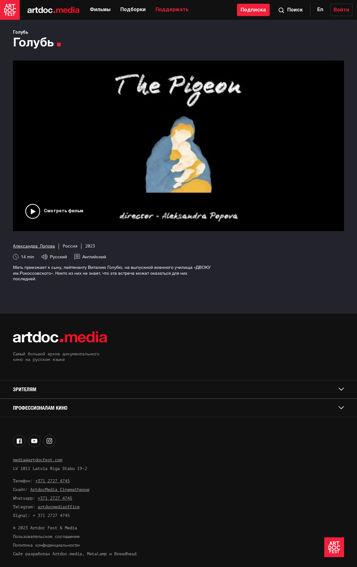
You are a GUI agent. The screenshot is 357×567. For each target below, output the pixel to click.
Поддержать (172, 10)
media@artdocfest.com (37, 460)
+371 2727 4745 (52, 481)
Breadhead (125, 554)
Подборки (133, 10)
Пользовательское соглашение (46, 536)
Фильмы (100, 10)
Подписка (253, 10)
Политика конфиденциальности (46, 545)
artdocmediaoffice (59, 507)
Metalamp (97, 554)
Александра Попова (34, 246)
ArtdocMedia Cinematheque (59, 489)
